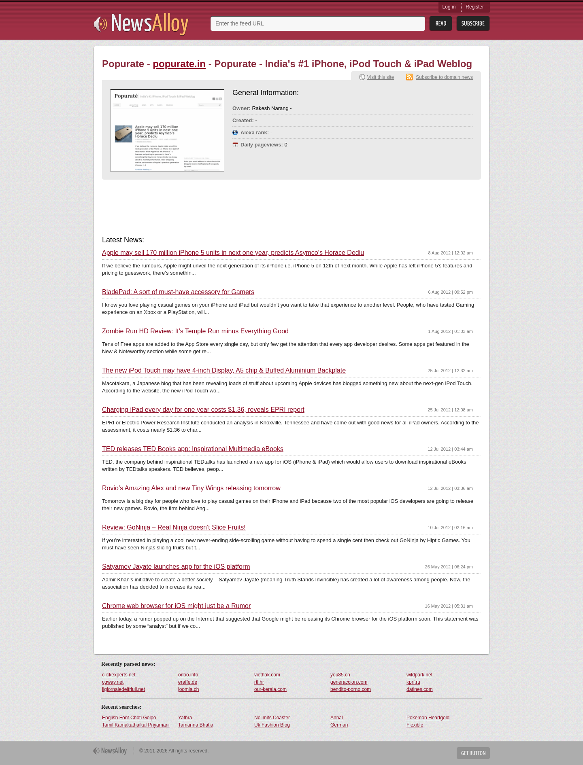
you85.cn (340, 675)
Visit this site (380, 77)
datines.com (419, 689)
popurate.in (179, 63)
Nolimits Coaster (272, 717)
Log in (449, 7)
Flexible (414, 725)
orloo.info (188, 675)
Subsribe (473, 23)
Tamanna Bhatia (195, 725)
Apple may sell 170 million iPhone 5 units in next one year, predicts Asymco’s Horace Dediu (233, 253)
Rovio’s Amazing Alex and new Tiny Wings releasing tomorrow (191, 488)
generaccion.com (348, 682)
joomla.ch (188, 689)
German (339, 725)
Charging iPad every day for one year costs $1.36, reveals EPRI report (203, 410)
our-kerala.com (270, 689)
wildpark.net (419, 675)
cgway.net (112, 682)
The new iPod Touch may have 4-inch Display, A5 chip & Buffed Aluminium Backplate (224, 370)
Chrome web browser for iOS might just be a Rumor (176, 606)
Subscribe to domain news (444, 77)
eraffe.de (187, 682)
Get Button (473, 753)
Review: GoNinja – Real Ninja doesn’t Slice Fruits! (174, 527)
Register (475, 7)
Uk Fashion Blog (272, 725)
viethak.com (267, 675)
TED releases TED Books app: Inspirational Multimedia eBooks (192, 449)
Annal (336, 717)
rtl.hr (259, 682)
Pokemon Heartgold (427, 717)
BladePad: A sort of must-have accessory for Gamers (178, 292)
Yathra (185, 717)
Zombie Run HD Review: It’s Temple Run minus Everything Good (195, 331)
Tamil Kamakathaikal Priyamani (136, 725)
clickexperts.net (119, 675)
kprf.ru (413, 682)
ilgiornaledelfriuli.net (123, 689)
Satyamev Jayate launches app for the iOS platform (176, 567)
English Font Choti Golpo (129, 717)
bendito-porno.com (350, 689)
